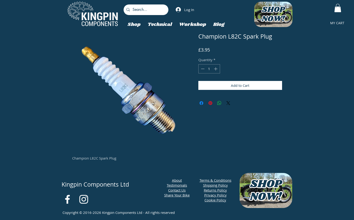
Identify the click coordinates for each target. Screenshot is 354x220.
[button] (337, 8)
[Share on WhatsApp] (219, 103)
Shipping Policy (215, 185)
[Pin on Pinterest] (210, 103)
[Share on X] (228, 103)
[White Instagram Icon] (84, 199)
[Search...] (145, 9)
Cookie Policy (215, 200)
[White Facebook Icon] (67, 199)
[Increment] (216, 68)
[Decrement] (202, 68)
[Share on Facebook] (201, 103)
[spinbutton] (209, 68)
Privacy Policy (215, 195)
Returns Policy (215, 190)
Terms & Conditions (215, 180)
